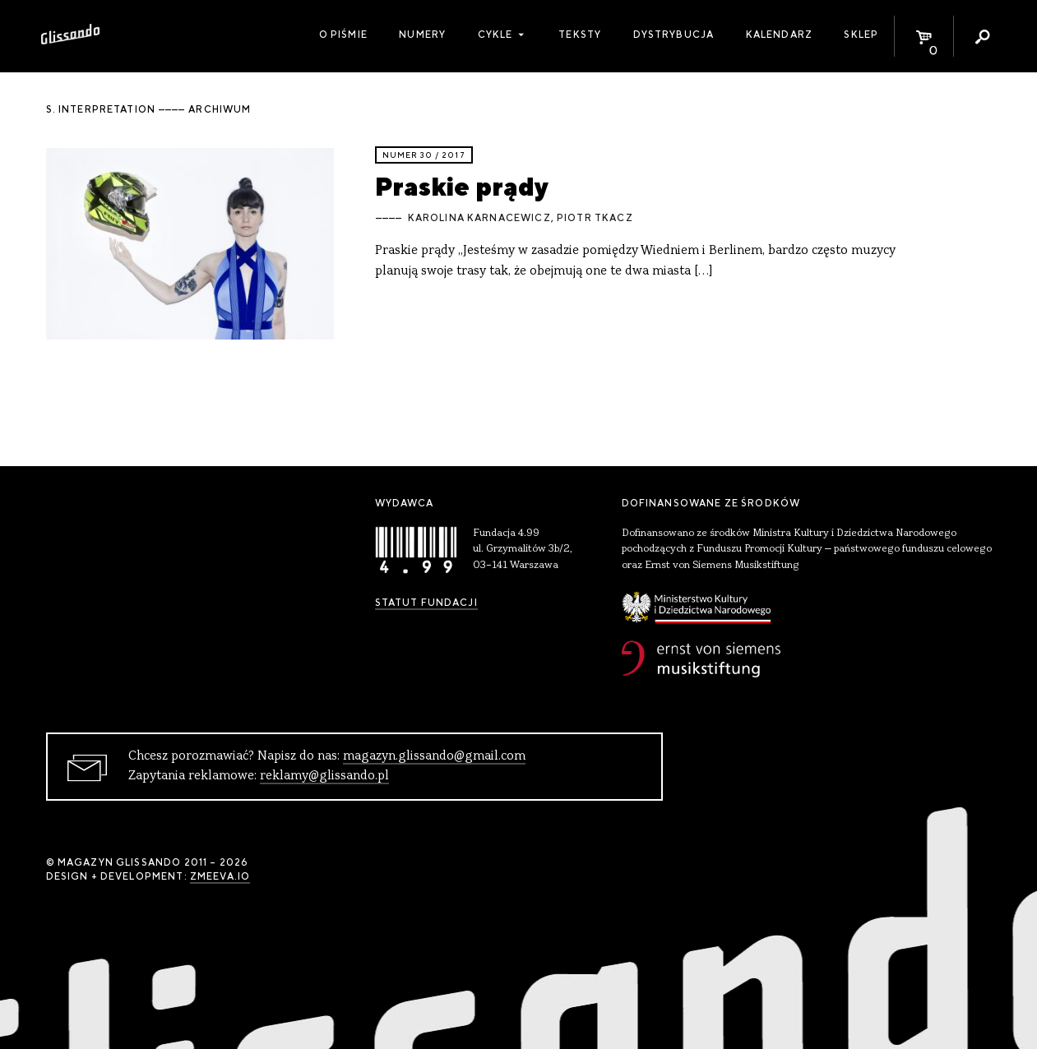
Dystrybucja (674, 34)
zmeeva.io (220, 876)
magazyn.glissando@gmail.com (434, 756)
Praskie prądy (462, 186)
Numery (422, 34)
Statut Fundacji (426, 602)
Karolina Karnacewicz (479, 218)
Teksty (579, 34)
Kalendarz (779, 34)
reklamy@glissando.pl (324, 776)
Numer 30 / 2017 (423, 154)
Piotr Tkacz (595, 218)
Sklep (861, 34)
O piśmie (343, 34)
